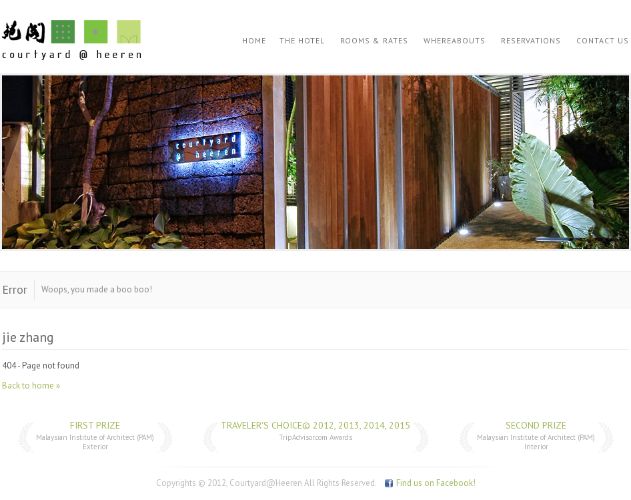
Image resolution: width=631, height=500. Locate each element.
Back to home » (31, 385)
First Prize (95, 425)
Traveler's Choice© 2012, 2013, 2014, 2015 (315, 425)
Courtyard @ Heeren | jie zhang (71, 40)
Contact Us (602, 40)
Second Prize (536, 425)
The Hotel (302, 40)
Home (254, 40)
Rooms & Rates (374, 40)
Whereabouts (455, 40)
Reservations (531, 40)
